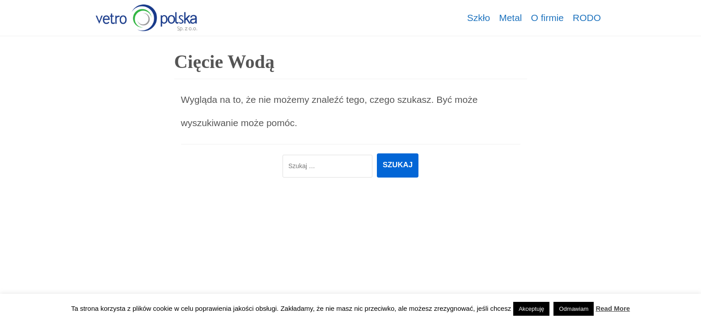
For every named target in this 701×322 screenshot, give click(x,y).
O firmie (547, 18)
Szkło (478, 18)
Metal (510, 18)
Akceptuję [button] (531, 308)
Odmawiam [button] (573, 308)
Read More (612, 308)
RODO (587, 18)
